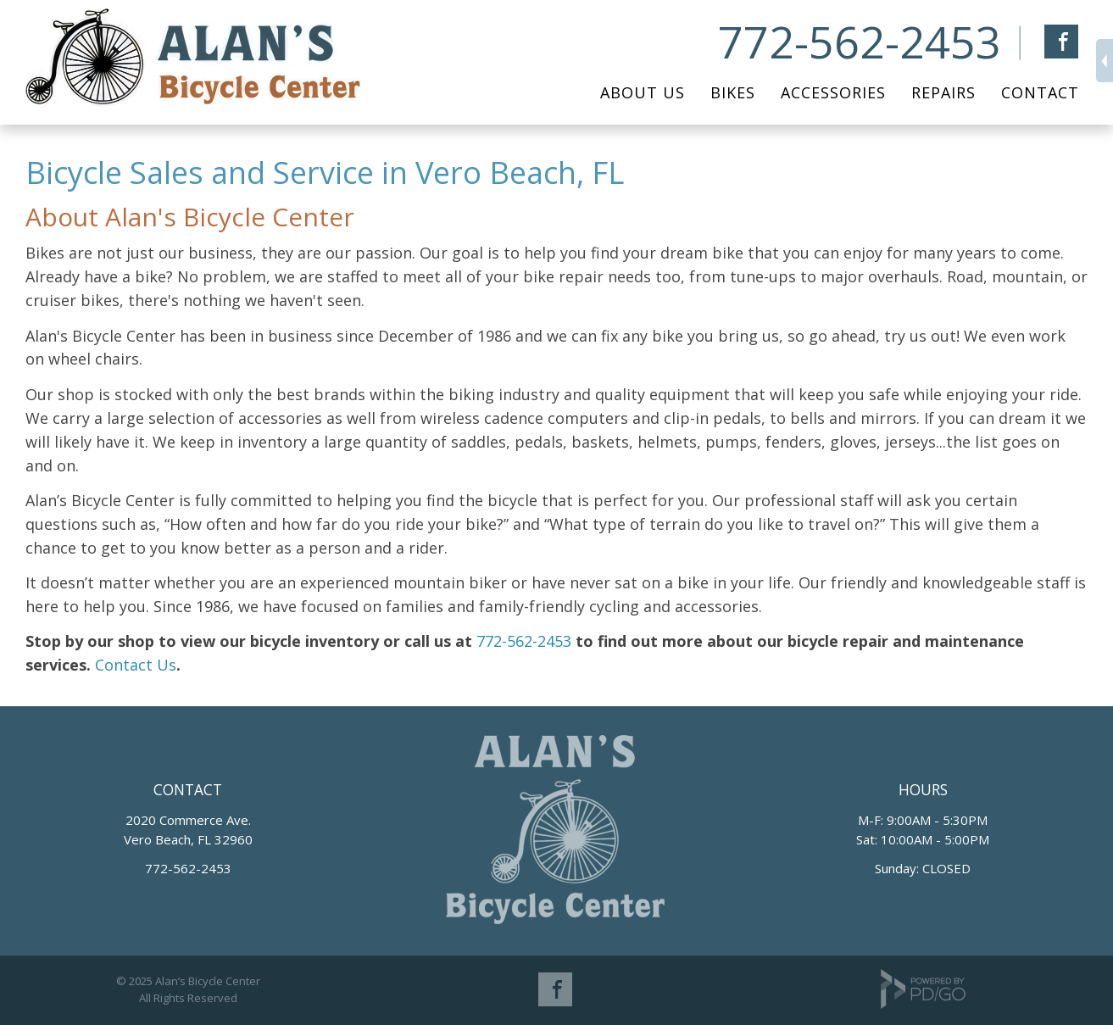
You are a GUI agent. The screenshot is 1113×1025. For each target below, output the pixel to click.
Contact (1040, 92)
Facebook (1061, 41)
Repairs (943, 92)
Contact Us (133, 665)
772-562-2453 (859, 41)
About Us (642, 92)
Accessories (833, 92)
